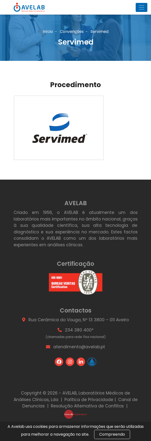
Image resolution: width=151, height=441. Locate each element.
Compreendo (112, 434)
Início (48, 31)
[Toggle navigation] (141, 7)
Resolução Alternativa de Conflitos (87, 406)
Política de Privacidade (88, 400)
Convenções (72, 31)
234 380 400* (79, 330)
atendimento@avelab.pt (79, 347)
